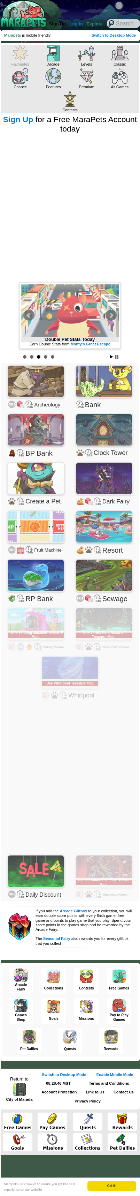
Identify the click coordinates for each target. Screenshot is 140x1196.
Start (111, 357)
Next (111, 315)
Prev (28, 315)
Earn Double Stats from (70, 344)
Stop (116, 357)
